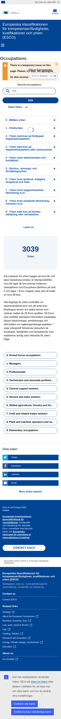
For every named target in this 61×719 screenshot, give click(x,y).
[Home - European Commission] (26, 12)
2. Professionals (16, 372)
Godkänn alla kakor (24, 703)
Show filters (15, 107)
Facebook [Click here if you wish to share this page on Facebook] (16, 466)
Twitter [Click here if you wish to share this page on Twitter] (14, 457)
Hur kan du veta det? (47, 2)
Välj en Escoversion (40, 69)
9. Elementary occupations (22, 430)
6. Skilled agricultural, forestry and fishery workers (31, 405)
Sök (30, 100)
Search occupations (29, 84)
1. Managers (13, 363)
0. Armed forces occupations (23, 355)
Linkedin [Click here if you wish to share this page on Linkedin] (15, 474)
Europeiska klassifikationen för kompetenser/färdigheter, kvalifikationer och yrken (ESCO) (28, 576)
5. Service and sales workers (23, 397)
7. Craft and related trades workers (26, 413)
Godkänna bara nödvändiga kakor (32, 712)
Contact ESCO (9, 599)
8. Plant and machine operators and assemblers (31, 422)
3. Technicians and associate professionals (31, 380)
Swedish (55, 12)
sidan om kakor (39, 681)
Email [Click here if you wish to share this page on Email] (14, 483)
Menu (3, 45)
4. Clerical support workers (22, 388)
